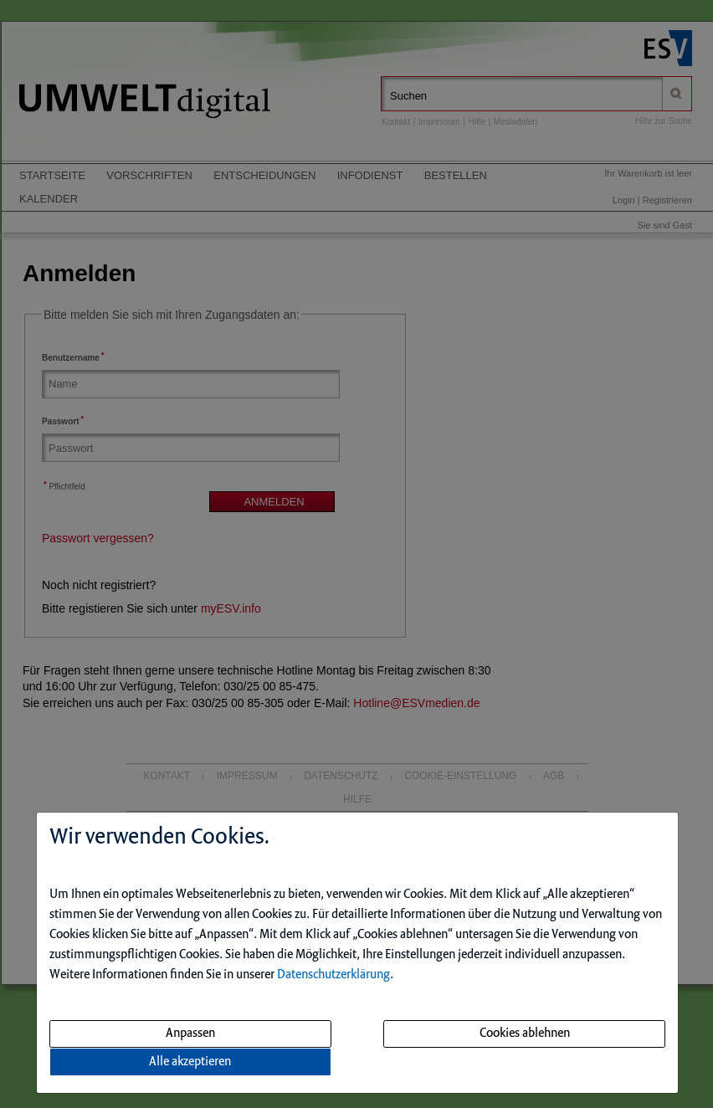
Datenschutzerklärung (333, 975)
